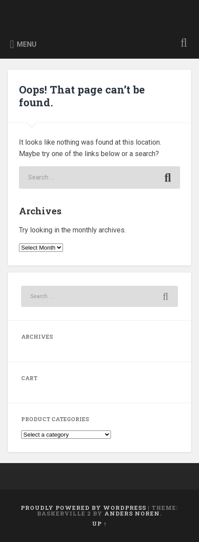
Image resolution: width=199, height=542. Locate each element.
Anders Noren (132, 513)
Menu (27, 44)
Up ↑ (99, 523)
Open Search (182, 44)
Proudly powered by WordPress (83, 507)
